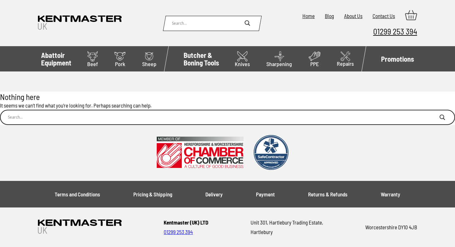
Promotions (397, 59)
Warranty (390, 194)
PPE (314, 59)
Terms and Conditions (77, 194)
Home (308, 16)
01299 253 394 (395, 31)
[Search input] (206, 23)
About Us (353, 16)
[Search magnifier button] (247, 23)
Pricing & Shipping (152, 194)
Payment (265, 194)
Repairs (345, 59)
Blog (329, 16)
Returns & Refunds (328, 194)
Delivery (214, 194)
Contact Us (384, 16)
